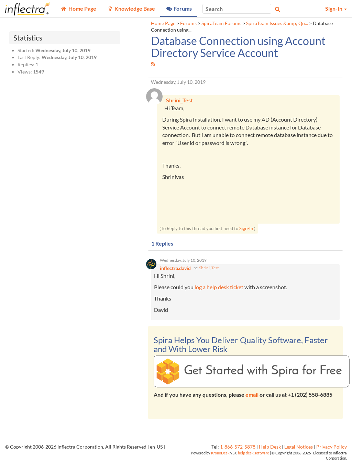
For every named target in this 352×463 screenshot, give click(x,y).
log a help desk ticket (219, 287)
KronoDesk (220, 453)
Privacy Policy (331, 447)
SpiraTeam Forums (221, 23)
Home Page (163, 23)
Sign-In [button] (336, 8)
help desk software (253, 453)
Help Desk (270, 447)
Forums (188, 23)
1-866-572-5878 (237, 447)
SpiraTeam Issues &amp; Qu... (277, 23)
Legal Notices (298, 447)
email (251, 395)
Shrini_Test (209, 268)
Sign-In (246, 228)
